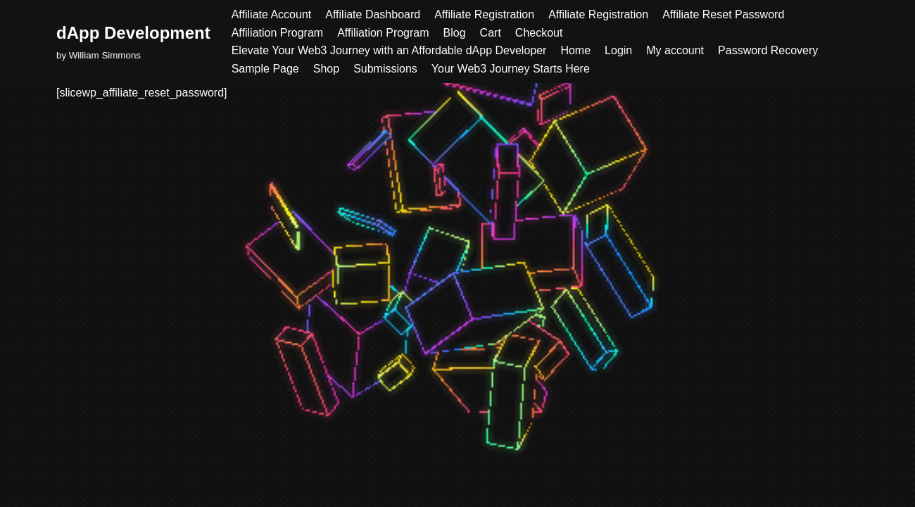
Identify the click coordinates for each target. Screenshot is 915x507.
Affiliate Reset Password (723, 14)
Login (618, 50)
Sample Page (265, 69)
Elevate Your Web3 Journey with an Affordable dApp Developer (389, 50)
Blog (454, 33)
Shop (326, 69)
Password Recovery (768, 50)
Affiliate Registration (484, 14)
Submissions (385, 69)
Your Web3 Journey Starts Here (510, 69)
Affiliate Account (272, 14)
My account (675, 50)
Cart (490, 33)
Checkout (539, 33)
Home (575, 50)
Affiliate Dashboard (372, 14)
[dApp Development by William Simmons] (133, 41)
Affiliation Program (277, 33)
